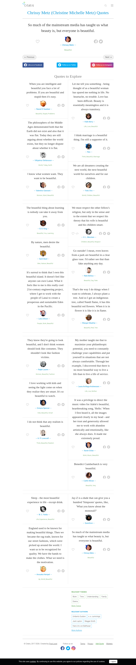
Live (89, 393)
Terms (82, 646)
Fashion (52, 376)
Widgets (109, 646)
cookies (33, 661)
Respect (97, 244)
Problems (51, 116)
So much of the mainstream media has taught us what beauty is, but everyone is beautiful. (91, 539)
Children (90, 197)
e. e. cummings (94, 619)
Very (94, 488)
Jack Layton (77, 623)
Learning (50, 236)
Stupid (45, 116)
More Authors (77, 633)
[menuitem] (82, 646)
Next (107, 57)
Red (92, 330)
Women (39, 197)
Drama (75, 604)
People (39, 326)
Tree (96, 330)
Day (92, 283)
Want (45, 197)
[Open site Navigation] (112, 5)
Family (104, 599)
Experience (43, 521)
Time (82, 599)
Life (85, 129)
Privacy (90, 646)
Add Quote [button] (100, 646)
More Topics (76, 608)
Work (44, 326)
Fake (96, 283)
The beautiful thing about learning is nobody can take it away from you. (45, 214)
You (45, 236)
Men (39, 266)
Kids (39, 415)
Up (39, 581)
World (40, 167)
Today (45, 167)
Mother (94, 393)
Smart (50, 415)
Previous (30, 57)
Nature (43, 266)
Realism (51, 445)
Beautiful (68, 50)
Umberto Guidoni (79, 619)
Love (89, 129)
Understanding (92, 599)
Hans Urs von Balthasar (82, 628)
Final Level (53, 646)
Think (84, 159)
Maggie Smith (90, 623)
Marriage (96, 159)
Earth (50, 167)
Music (89, 457)
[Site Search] (105, 5)
